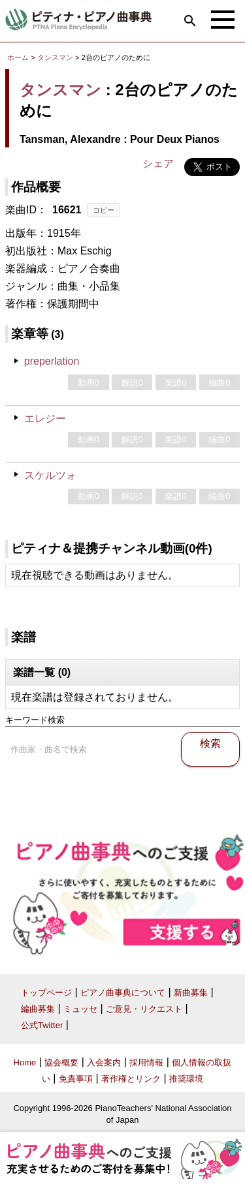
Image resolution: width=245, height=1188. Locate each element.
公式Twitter (42, 1025)
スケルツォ (50, 475)
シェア (158, 163)
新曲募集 (191, 993)
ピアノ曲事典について (122, 993)
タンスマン (55, 57)
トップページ (46, 993)
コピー (103, 210)
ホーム (18, 57)
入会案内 (104, 1062)
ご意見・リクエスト (144, 1009)
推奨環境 (186, 1079)
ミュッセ (80, 1009)
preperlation (52, 361)
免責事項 (76, 1079)
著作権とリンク (131, 1079)
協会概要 (61, 1062)
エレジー (45, 418)
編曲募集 (38, 1009)
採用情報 (146, 1062)
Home (25, 1062)
